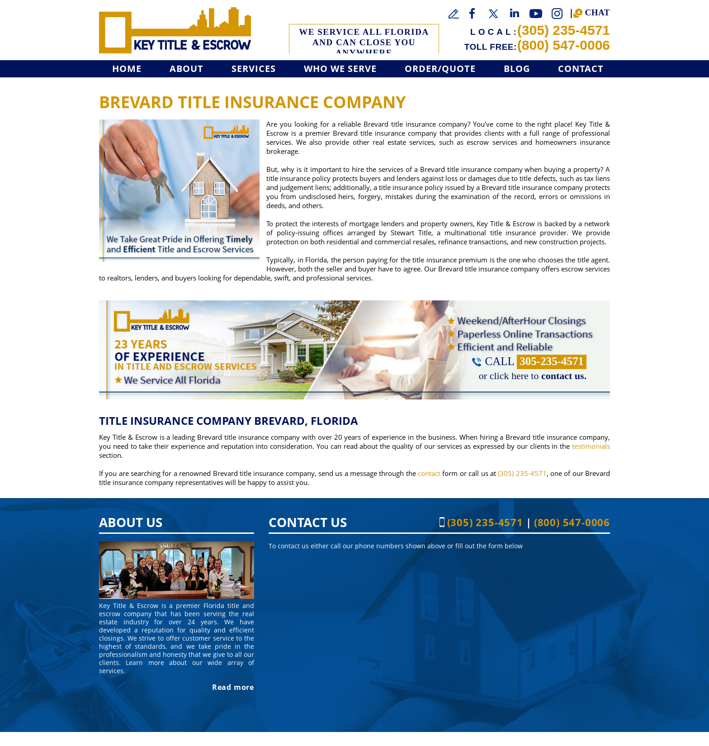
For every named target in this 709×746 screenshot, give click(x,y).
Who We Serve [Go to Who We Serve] (340, 68)
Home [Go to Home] (127, 68)
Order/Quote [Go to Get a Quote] (440, 68)
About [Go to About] (186, 68)
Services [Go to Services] (254, 68)
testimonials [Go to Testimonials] (591, 446)
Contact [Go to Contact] (581, 68)
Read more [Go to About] (233, 687)
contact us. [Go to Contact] (563, 375)
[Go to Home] (175, 30)
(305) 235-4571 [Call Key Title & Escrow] (563, 30)
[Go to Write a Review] (454, 14)
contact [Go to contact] (429, 473)
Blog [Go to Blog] (517, 68)
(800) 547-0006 (563, 45)
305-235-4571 (552, 361)
